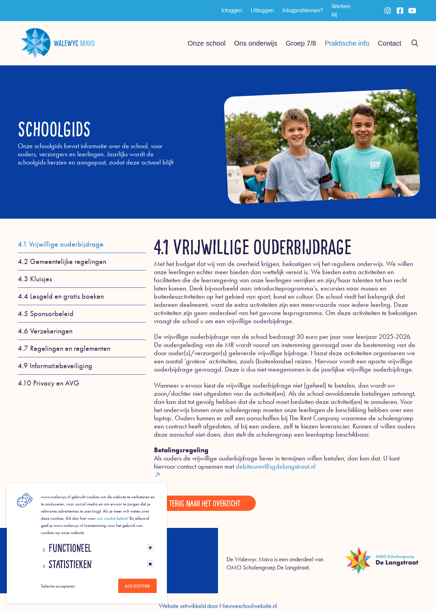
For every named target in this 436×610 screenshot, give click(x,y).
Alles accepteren (137, 586)
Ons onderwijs (255, 43)
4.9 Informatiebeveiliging (55, 365)
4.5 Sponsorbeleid (46, 313)
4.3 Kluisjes (35, 279)
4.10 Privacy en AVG (48, 383)
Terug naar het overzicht (204, 503)
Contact (389, 43)
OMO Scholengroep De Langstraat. (268, 567)
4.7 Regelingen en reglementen (64, 348)
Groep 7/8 (301, 43)
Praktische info (347, 43)
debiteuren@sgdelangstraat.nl (286, 470)
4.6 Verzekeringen (45, 331)
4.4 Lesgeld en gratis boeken (61, 296)
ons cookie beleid (112, 518)
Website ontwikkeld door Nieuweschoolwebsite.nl (218, 606)
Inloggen (231, 10)
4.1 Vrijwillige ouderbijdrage (61, 244)
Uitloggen (262, 10)
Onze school (206, 43)
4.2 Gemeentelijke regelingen (62, 261)
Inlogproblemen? (302, 10)
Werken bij (340, 10)
